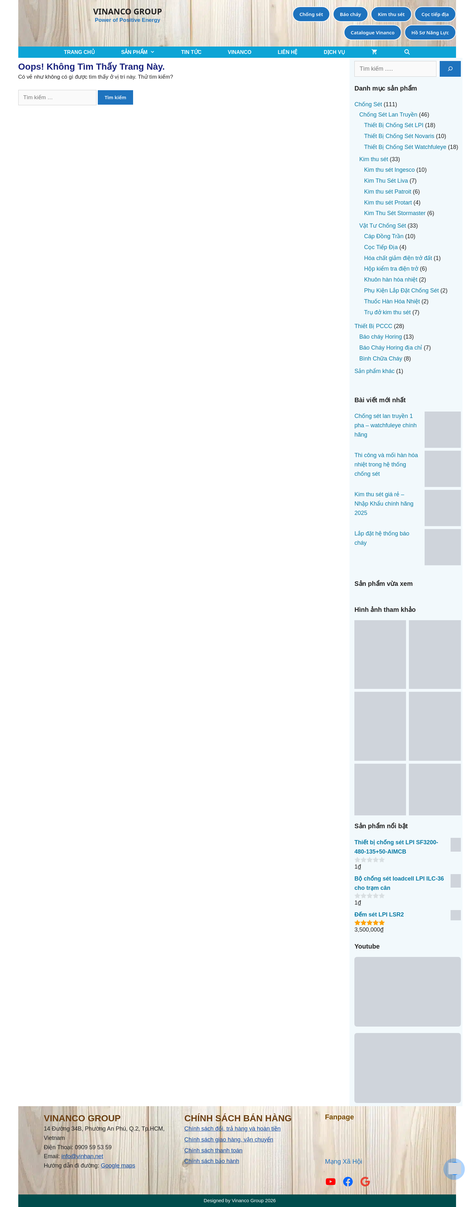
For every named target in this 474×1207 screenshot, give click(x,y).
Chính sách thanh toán (213, 1150)
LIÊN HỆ (287, 52)
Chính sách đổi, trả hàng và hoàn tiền (232, 1128)
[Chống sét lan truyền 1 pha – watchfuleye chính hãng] (443, 431)
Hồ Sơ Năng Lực (430, 32)
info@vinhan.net (82, 1156)
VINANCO (239, 52)
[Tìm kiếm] (450, 69)
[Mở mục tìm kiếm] (406, 52)
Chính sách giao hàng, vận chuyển (228, 1139)
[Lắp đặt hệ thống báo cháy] (443, 548)
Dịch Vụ (334, 52)
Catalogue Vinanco (373, 32)
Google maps (118, 1165)
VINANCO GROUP (127, 11)
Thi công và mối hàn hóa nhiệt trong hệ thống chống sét (386, 464)
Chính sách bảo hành (211, 1161)
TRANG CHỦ (79, 52)
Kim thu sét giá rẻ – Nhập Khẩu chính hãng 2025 (383, 503)
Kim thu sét (391, 14)
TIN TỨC (191, 52)
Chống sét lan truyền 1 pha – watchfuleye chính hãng (385, 425)
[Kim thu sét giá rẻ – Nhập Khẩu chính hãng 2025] (443, 509)
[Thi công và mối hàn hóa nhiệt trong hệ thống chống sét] (443, 470)
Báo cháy (350, 14)
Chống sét (311, 14)
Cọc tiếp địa (435, 14)
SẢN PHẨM (144, 52)
